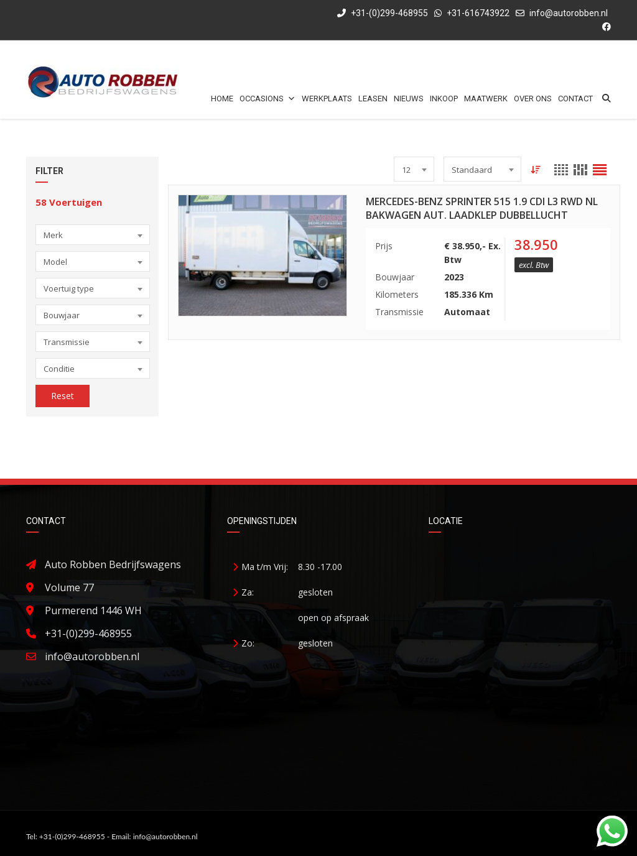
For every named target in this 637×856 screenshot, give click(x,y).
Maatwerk (486, 98)
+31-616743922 (478, 13)
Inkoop (444, 98)
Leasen (373, 98)
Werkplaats (327, 98)
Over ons (533, 98)
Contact (575, 98)
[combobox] (92, 234)
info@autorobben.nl (568, 13)
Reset (62, 396)
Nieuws (409, 98)
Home (222, 98)
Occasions (267, 98)
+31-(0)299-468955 (382, 13)
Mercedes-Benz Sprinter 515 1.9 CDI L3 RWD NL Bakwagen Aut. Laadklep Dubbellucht (482, 208)
